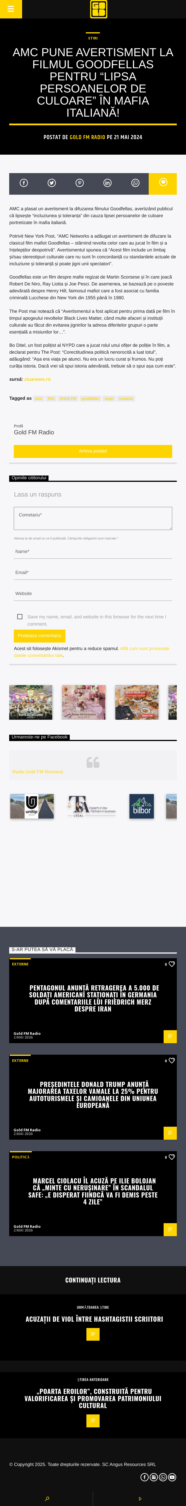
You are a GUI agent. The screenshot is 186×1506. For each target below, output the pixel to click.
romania (126, 399)
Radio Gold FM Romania (38, 772)
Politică (20, 1157)
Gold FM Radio (88, 137)
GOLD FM (68, 399)
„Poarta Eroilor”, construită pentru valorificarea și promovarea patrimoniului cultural (92, 1398)
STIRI (93, 38)
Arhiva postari (93, 451)
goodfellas (90, 399)
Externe (20, 964)
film (51, 399)
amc (38, 399)
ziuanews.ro (37, 379)
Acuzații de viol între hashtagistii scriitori (94, 1318)
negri (109, 399)
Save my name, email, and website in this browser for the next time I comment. (96, 618)
